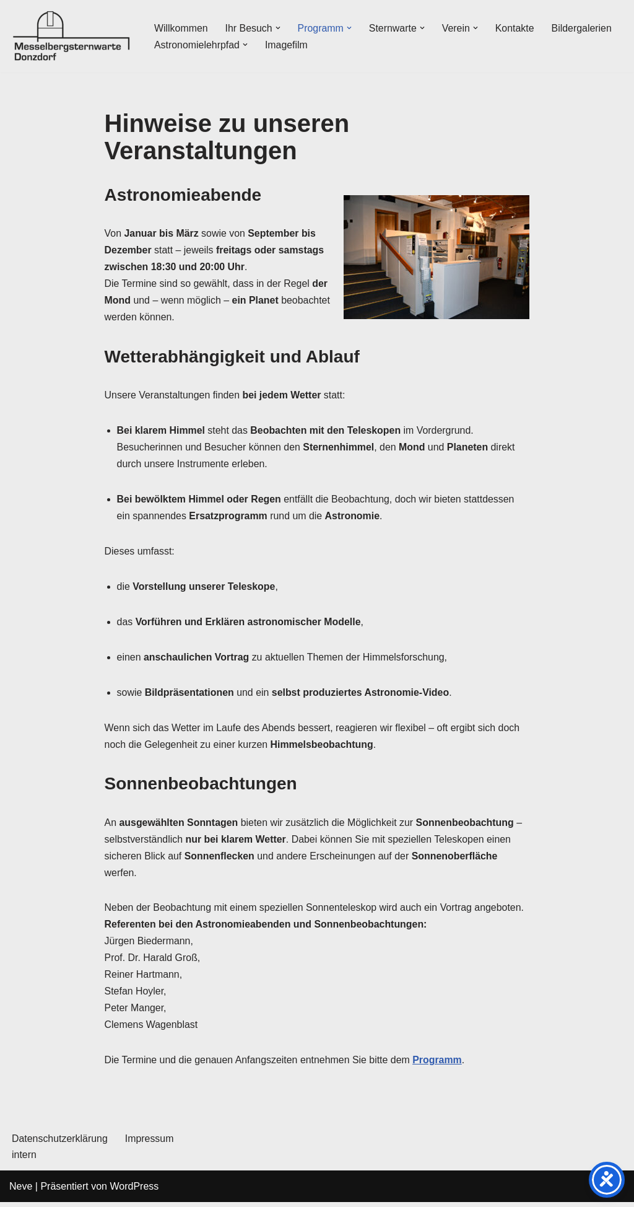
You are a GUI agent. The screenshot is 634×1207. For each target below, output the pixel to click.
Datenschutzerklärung (60, 1143)
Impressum (150, 1143)
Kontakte (516, 28)
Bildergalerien (583, 28)
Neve (20, 1191)
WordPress (134, 1191)
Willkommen (181, 28)
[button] (278, 27)
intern (24, 1159)
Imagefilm (287, 45)
